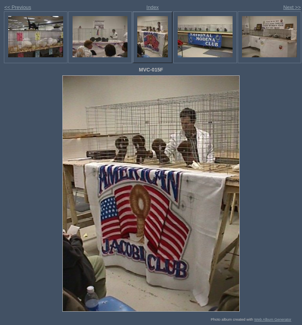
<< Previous (17, 7)
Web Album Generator (272, 319)
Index (152, 7)
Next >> (292, 7)
